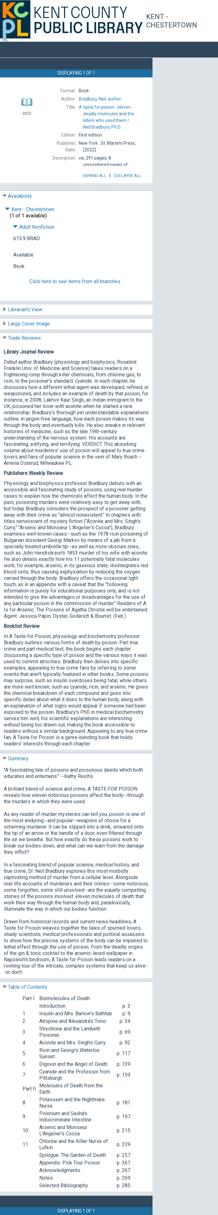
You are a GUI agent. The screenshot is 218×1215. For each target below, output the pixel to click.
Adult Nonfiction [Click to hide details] (33, 227)
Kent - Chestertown (171, 21)
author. (100, 98)
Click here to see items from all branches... (76, 281)
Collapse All (127, 175)
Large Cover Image (29, 324)
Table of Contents (27, 987)
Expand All (94, 175)
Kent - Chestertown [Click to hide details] (29, 209)
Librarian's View (25, 310)
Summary (18, 759)
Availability (20, 196)
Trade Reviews (24, 338)
